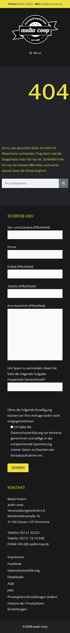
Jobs (10, 590)
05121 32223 (24, 3)
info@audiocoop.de (51, 3)
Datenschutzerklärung (27, 432)
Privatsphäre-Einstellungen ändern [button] (32, 597)
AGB (10, 583)
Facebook (14, 564)
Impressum (15, 557)
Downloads (15, 577)
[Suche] (63, 183)
